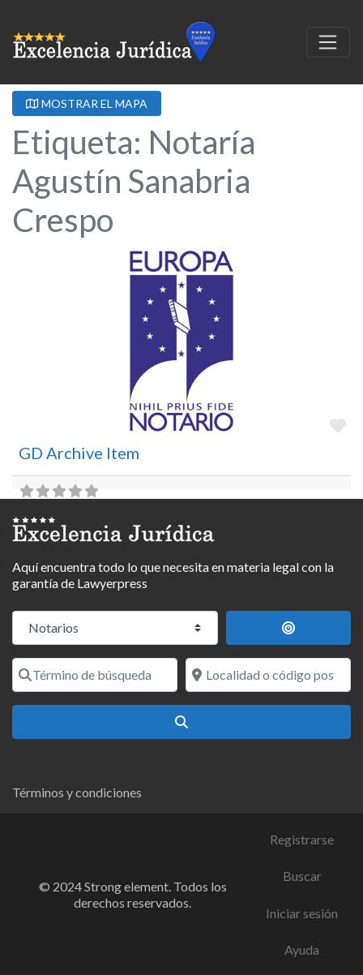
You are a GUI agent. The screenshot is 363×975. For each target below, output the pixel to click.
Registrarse (302, 839)
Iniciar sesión (302, 913)
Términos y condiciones (77, 792)
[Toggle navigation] (328, 42)
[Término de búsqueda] (94, 675)
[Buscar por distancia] (289, 628)
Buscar (302, 875)
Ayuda (301, 949)
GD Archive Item (79, 452)
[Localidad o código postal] (268, 675)
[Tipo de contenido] (115, 628)
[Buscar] (181, 722)
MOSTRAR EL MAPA (86, 103)
